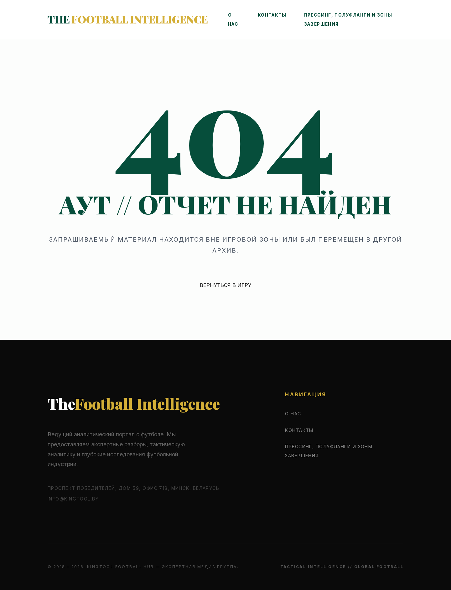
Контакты (299, 16)
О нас (293, 413)
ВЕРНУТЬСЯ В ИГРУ (225, 285)
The (142, 21)
